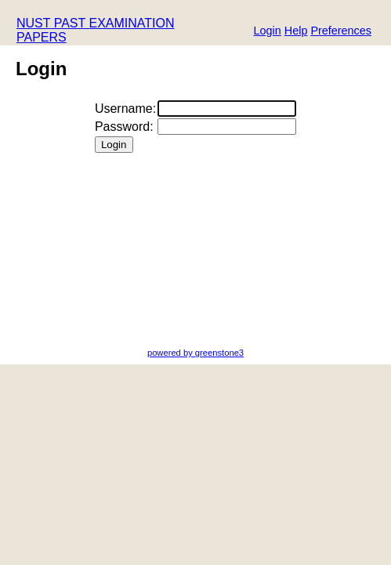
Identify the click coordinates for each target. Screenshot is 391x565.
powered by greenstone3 (195, 352)
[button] (340, 31)
